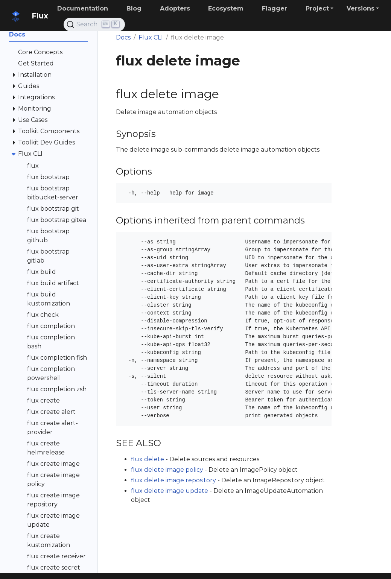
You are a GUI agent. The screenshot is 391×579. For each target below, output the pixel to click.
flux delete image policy (167, 469)
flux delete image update (169, 490)
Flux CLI (150, 37)
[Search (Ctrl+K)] (94, 24)
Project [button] (317, 8)
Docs (123, 37)
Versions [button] (360, 8)
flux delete (147, 459)
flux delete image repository (173, 480)
